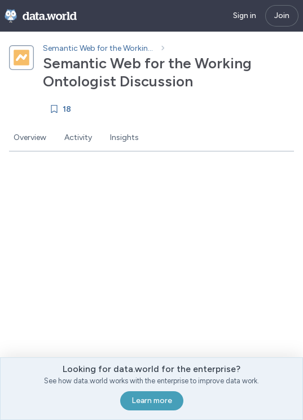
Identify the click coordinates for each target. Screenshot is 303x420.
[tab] (30, 138)
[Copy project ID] (203, 81)
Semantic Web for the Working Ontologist (99, 48)
